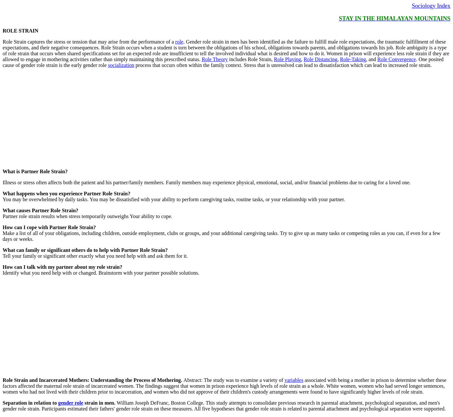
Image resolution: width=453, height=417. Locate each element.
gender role (70, 403)
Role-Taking (353, 59)
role (179, 42)
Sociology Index (431, 6)
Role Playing (287, 59)
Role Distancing (320, 59)
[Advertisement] (198, 118)
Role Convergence (396, 59)
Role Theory (215, 59)
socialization (121, 65)
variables (294, 380)
